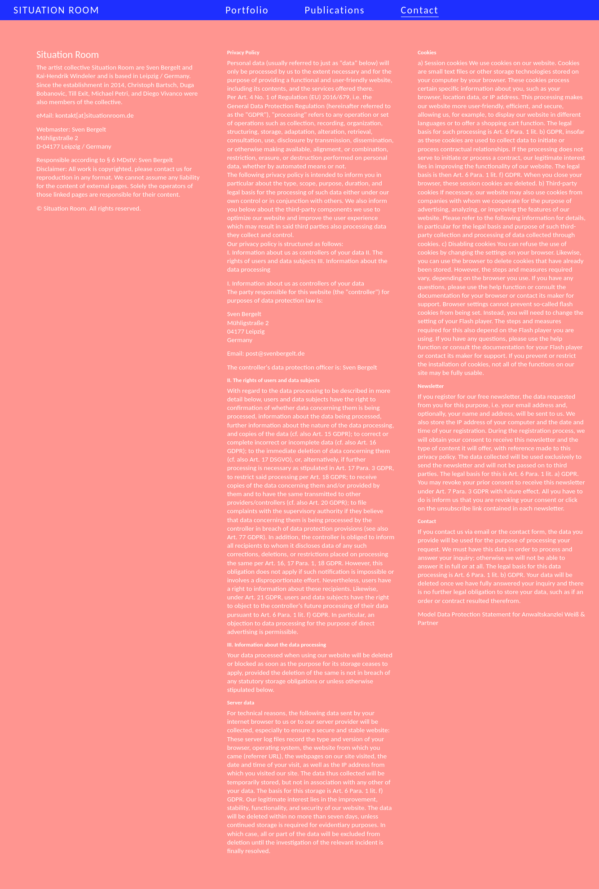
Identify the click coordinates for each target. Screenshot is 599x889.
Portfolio (247, 10)
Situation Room (56, 10)
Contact (420, 10)
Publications (334, 10)
